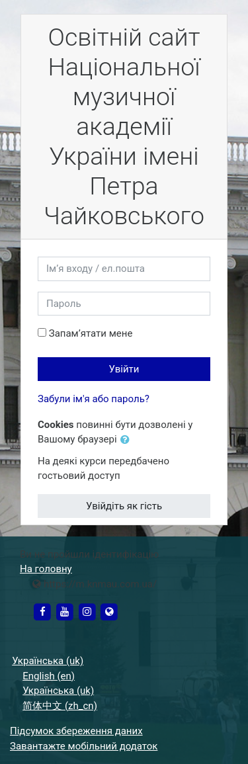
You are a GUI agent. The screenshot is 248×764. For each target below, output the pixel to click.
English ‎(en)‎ (48, 676)
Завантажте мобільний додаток (83, 746)
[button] (127, 440)
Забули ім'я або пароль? (93, 399)
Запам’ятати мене (91, 333)
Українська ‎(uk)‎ (47, 661)
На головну (46, 569)
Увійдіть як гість (124, 506)
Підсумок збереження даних (76, 731)
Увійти (124, 369)
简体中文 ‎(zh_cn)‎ (59, 706)
